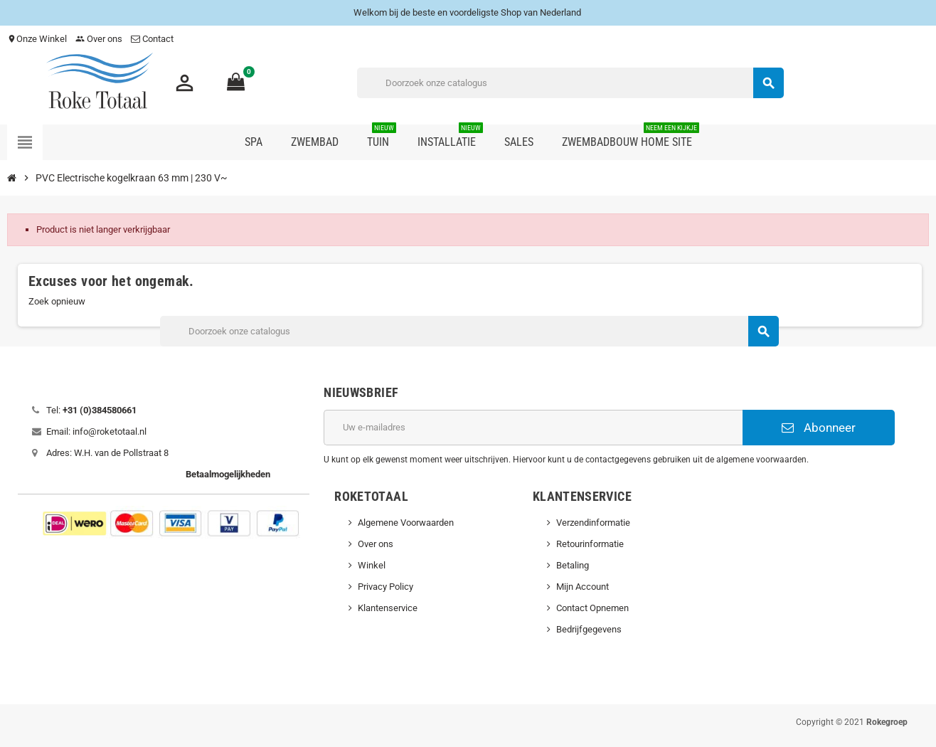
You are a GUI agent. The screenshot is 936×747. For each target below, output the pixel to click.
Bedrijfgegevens (589, 629)
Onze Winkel (37, 38)
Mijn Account (582, 586)
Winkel (371, 565)
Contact (153, 38)
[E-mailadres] (533, 427)
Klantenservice (388, 608)
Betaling (572, 565)
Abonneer (819, 427)
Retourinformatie (590, 544)
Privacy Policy (385, 586)
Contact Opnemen (592, 608)
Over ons (98, 38)
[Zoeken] (570, 83)
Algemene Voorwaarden (406, 522)
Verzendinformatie (593, 522)
